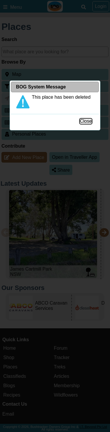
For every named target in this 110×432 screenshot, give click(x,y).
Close (86, 121)
